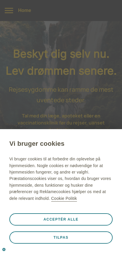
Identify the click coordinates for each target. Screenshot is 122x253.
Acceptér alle (61, 219)
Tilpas (61, 237)
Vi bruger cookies (36, 143)
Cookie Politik (64, 198)
